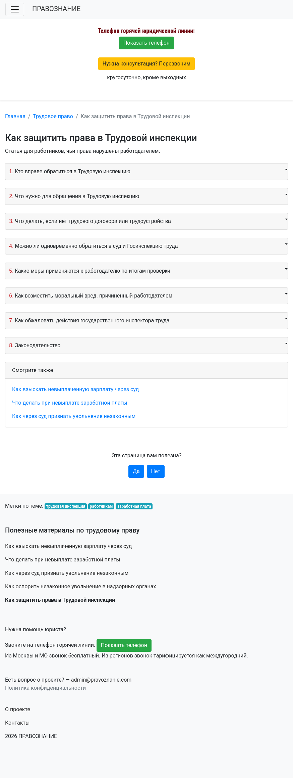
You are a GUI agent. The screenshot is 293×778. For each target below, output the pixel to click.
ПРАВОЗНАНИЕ (56, 9)
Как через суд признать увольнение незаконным (73, 416)
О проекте (17, 709)
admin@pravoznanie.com (101, 680)
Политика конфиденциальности (45, 688)
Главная (15, 116)
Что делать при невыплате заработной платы (69, 403)
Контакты (17, 723)
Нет (156, 471)
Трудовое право (53, 116)
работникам (101, 506)
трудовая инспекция (65, 506)
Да (136, 471)
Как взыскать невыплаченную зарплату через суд (75, 389)
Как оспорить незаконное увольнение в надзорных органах (80, 586)
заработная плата (134, 506)
